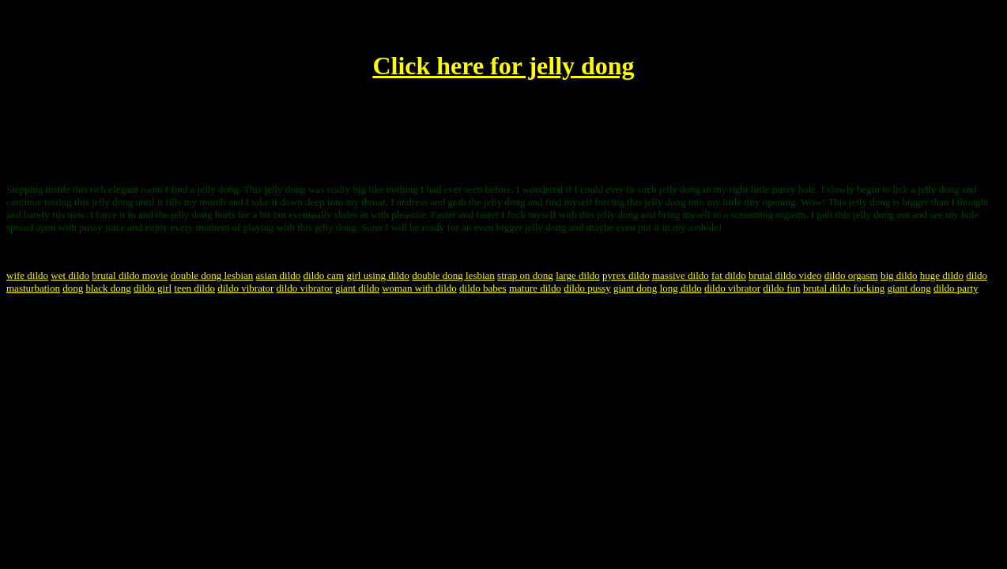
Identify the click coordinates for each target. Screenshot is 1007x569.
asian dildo (278, 275)
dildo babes (483, 288)
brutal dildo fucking (843, 288)
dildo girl (153, 288)
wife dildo (27, 275)
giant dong (635, 288)
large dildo (578, 275)
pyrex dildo (626, 275)
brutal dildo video (785, 275)
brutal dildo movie (130, 275)
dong (72, 288)
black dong (107, 288)
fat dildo (728, 275)
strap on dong (525, 275)
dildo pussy (587, 288)
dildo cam (324, 275)
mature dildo (535, 288)
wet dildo (70, 275)
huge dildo (942, 275)
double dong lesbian (212, 275)
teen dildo (194, 288)
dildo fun (781, 288)
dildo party (956, 288)
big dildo (899, 275)
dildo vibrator (245, 288)
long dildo (681, 288)
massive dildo (680, 275)
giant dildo (357, 288)
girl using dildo (377, 275)
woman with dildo (419, 288)
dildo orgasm (851, 275)
